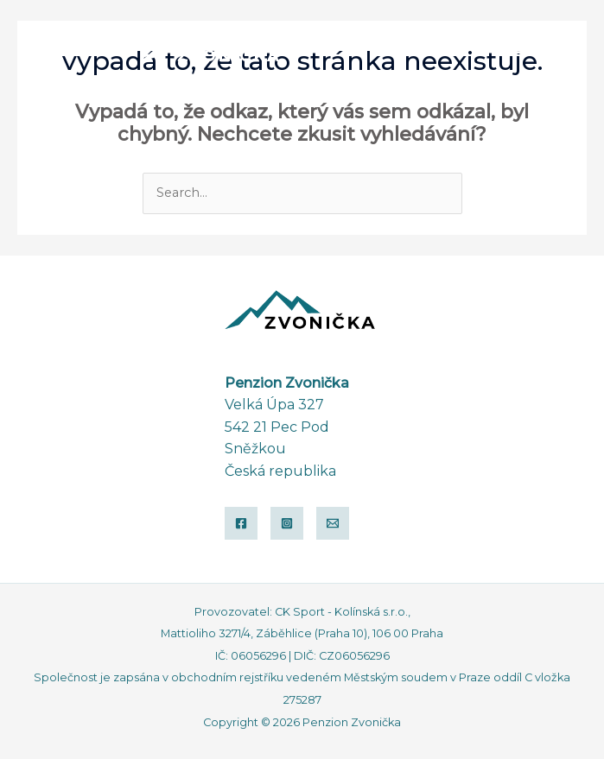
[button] (513, 45)
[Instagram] (286, 523)
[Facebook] (241, 523)
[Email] (332, 523)
